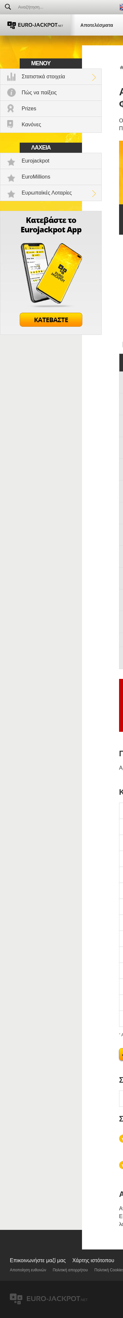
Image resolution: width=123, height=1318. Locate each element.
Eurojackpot (36, 161)
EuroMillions (36, 177)
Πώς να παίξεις (39, 92)
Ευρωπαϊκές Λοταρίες (47, 193)
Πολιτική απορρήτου (70, 1270)
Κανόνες (31, 124)
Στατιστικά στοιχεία (43, 76)
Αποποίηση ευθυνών (28, 1270)
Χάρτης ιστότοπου (93, 1260)
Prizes (29, 108)
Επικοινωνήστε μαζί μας (38, 1260)
